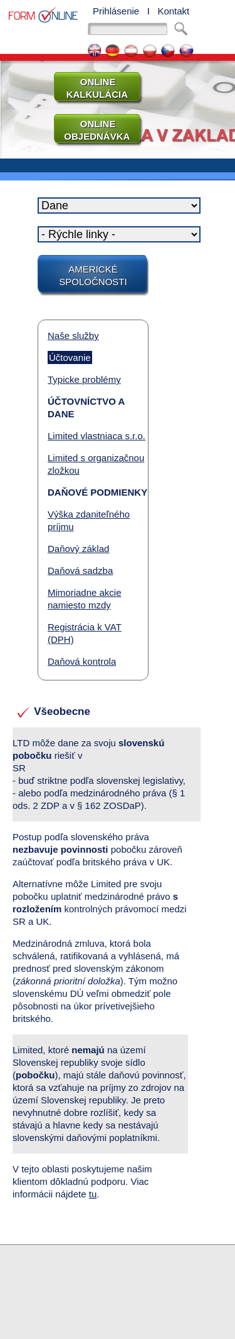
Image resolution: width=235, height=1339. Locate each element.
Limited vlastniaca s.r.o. (96, 435)
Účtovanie (70, 357)
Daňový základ (78, 548)
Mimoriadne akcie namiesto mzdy (85, 598)
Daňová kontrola (82, 661)
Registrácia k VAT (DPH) (85, 633)
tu (93, 1194)
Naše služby (73, 335)
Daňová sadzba (80, 570)
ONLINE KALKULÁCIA (92, 88)
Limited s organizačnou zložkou (96, 464)
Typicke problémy (84, 379)
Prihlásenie (116, 11)
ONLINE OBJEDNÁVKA (92, 130)
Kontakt (173, 11)
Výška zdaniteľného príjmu (89, 520)
